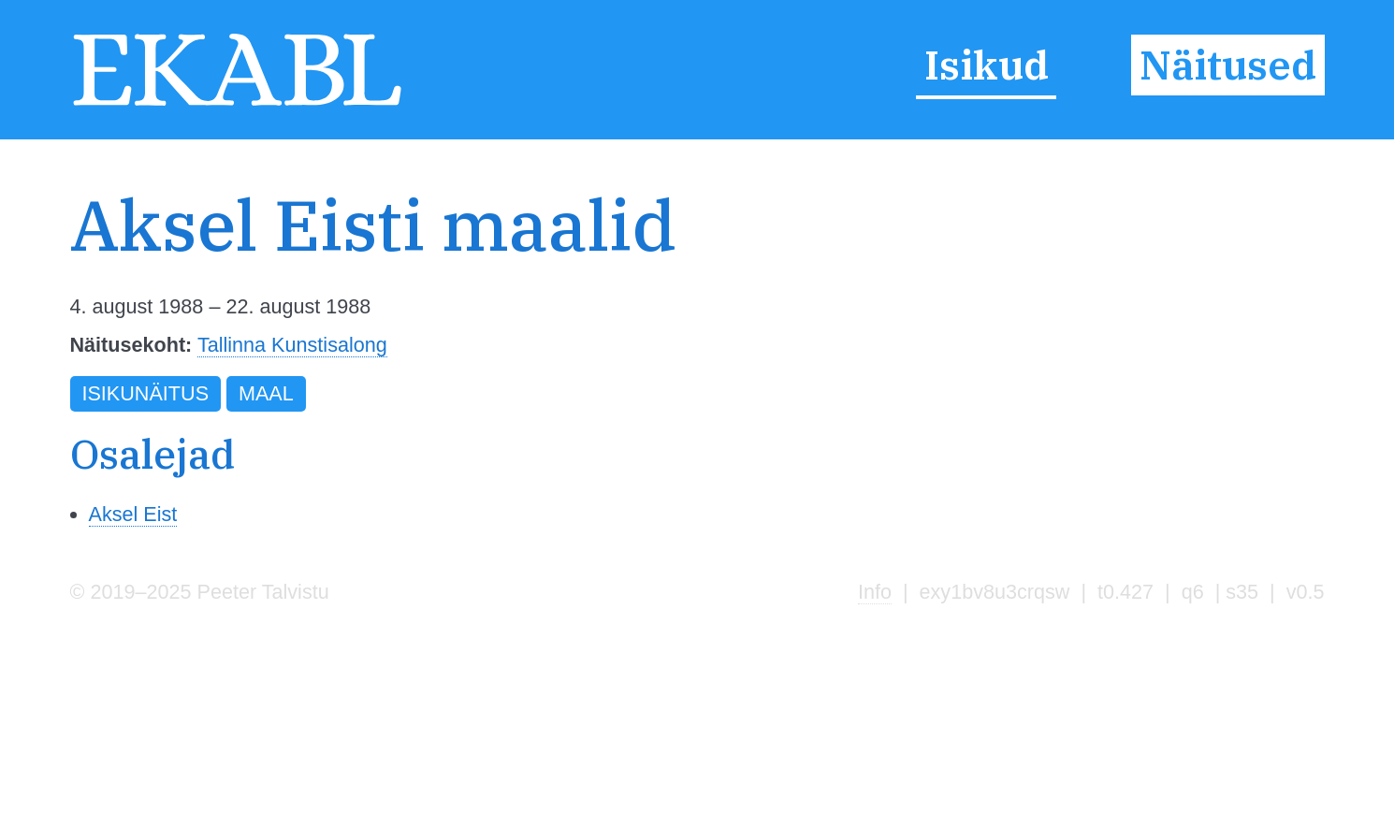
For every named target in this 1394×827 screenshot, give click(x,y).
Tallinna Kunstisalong (292, 344)
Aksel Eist (133, 514)
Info (875, 591)
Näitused (1228, 65)
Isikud (986, 65)
